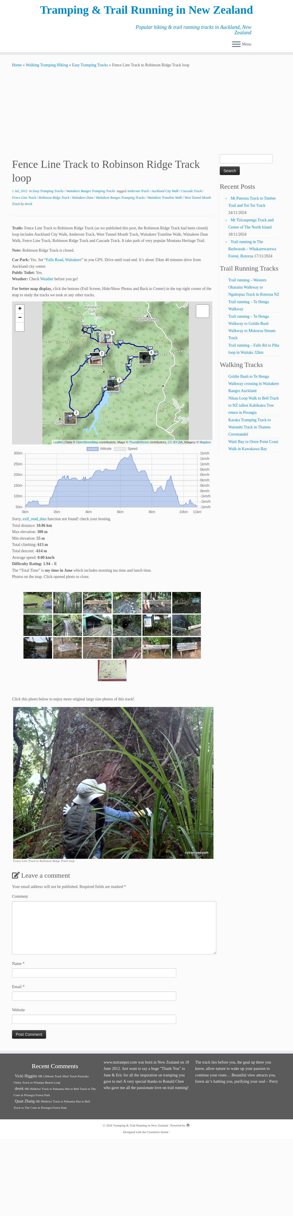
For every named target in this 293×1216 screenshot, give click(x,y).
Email (18, 987)
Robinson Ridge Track (54, 198)
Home (17, 65)
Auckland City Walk (165, 191)
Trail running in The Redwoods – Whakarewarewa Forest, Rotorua (252, 249)
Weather (47, 279)
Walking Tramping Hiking (47, 65)
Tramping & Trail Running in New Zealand (146, 9)
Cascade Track (192, 191)
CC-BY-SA (175, 442)
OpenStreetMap (87, 442)
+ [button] (20, 309)
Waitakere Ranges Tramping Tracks (91, 191)
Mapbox (205, 442)
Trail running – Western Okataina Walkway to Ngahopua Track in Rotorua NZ (253, 287)
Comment (20, 896)
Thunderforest (139, 442)
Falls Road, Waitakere (63, 260)
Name (18, 963)
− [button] (20, 318)
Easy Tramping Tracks (90, 65)
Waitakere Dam (83, 198)
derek (28, 204)
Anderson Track (138, 191)
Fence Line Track (24, 198)
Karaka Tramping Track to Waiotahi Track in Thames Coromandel (249, 427)
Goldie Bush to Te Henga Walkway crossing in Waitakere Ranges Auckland (253, 383)
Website (18, 1010)
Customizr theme (157, 1132)
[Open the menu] (236, 44)
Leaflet (58, 442)
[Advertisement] (146, 111)
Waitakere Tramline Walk (165, 198)
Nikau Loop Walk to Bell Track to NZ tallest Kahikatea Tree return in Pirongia (253, 405)
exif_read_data (34, 519)
